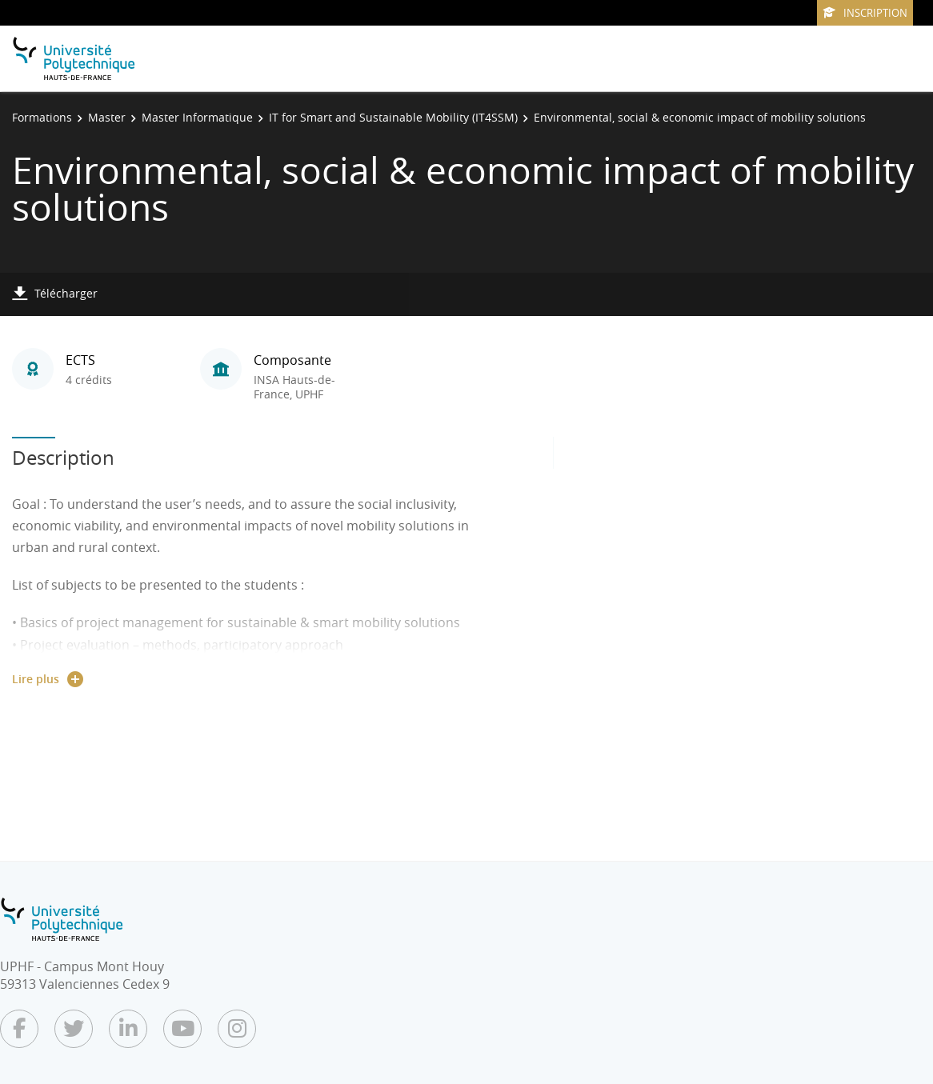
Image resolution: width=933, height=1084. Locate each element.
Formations (42, 117)
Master (107, 117)
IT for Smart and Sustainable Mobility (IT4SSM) (393, 117)
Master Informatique (197, 117)
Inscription (865, 13)
